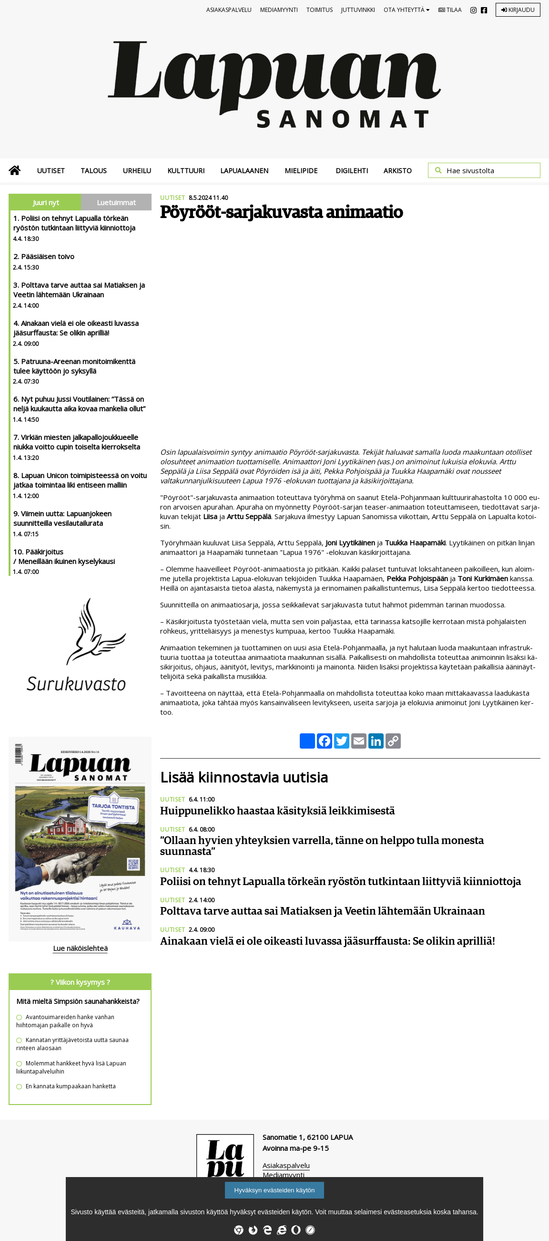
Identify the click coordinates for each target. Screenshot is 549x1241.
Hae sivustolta (470, 170)
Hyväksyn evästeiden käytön (274, 1190)
